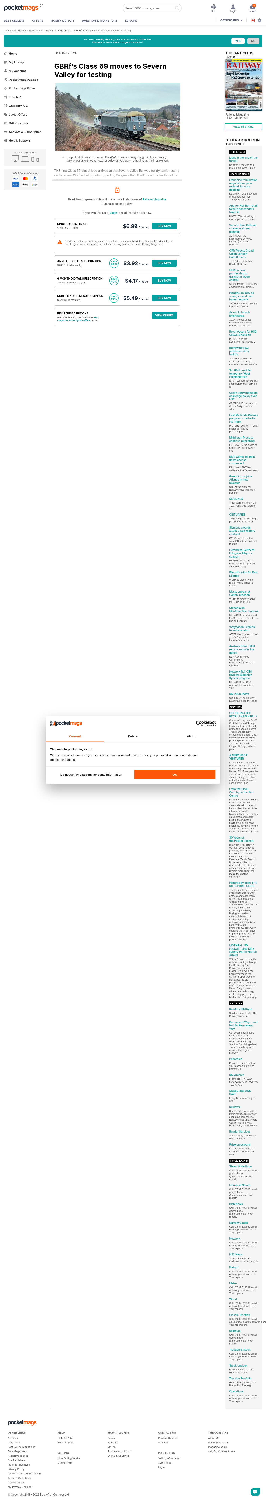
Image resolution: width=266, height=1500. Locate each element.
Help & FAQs (65, 1437)
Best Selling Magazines (21, 1446)
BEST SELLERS (14, 20)
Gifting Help (65, 1462)
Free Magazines (17, 1451)
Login (113, 212)
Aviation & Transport (100, 20)
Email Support (66, 1442)
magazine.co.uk (217, 1446)
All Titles (13, 1437)
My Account (15, 71)
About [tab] (191, 736)
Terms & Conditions (19, 1477)
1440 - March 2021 (62, 30)
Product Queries (167, 1437)
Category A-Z (16, 106)
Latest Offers (15, 114)
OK (174, 774)
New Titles (14, 1442)
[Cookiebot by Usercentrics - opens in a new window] (199, 723)
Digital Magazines (118, 1455)
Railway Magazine (39, 30)
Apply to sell (165, 1462)
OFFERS (37, 20)
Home (10, 53)
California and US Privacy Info (25, 1473)
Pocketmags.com (218, 1442)
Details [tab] (133, 736)
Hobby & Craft (63, 20)
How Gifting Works (69, 1458)
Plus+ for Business (19, 1464)
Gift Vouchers (16, 123)
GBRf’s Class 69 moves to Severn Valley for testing (103, 30)
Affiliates (163, 1442)
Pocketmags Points (119, 1451)
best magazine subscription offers (77, 319)
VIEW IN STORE (243, 126)
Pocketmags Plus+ (19, 88)
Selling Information (169, 1458)
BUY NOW (164, 226)
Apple (111, 1437)
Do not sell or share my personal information (91, 774)
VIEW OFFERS (164, 315)
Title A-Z (12, 97)
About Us (213, 1437)
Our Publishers (16, 1460)
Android (112, 1442)
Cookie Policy (16, 1482)
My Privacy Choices (19, 1486)
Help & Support (17, 140)
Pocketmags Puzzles (21, 79)
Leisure (131, 20)
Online (112, 1446)
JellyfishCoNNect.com (221, 1451)
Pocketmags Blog (18, 1455)
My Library (14, 62)
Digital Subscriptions (15, 30)
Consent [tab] (75, 736)
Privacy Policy (16, 1469)
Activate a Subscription (22, 132)
